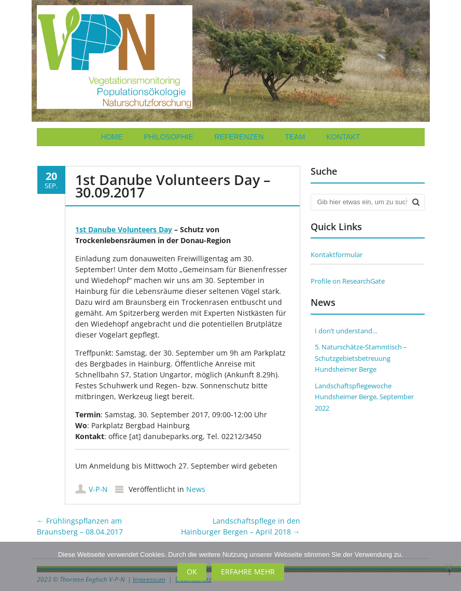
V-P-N (98, 489)
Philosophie (168, 137)
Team (295, 137)
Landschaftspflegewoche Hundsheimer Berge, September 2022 (364, 397)
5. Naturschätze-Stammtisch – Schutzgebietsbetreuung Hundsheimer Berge (361, 358)
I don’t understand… (346, 330)
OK (192, 571)
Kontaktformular (336, 254)
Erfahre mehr (248, 571)
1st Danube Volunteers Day (123, 229)
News (195, 489)
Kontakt (343, 137)
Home (112, 137)
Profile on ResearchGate (348, 281)
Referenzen (239, 137)
